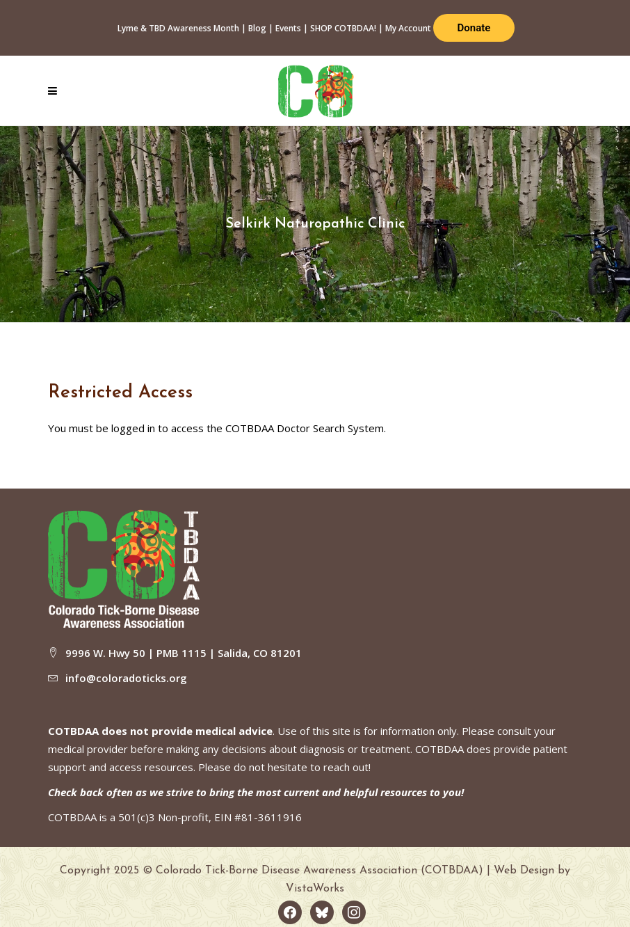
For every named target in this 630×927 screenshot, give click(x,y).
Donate (474, 28)
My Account (408, 28)
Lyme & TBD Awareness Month (178, 28)
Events (288, 28)
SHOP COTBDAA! (343, 28)
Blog (257, 28)
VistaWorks (315, 888)
